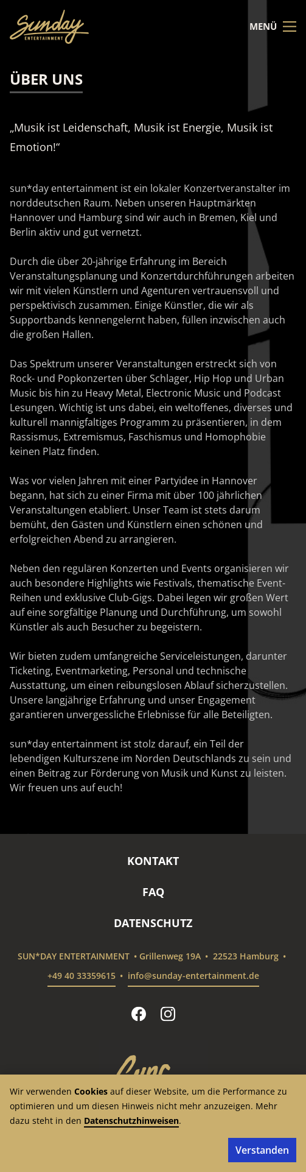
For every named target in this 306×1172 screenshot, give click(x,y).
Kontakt (153, 860)
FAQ (153, 891)
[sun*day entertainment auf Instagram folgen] (168, 1013)
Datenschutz (153, 923)
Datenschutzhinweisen (131, 1120)
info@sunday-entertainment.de (193, 975)
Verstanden (262, 1150)
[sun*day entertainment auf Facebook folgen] (138, 1013)
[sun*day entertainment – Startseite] (49, 27)
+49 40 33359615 (81, 975)
